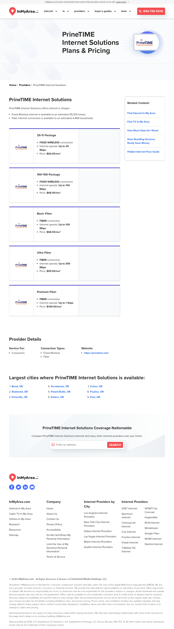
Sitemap (13, 535)
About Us (52, 513)
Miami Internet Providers (98, 541)
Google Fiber (152, 533)
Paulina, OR (97, 391)
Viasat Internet (130, 542)
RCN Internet (152, 522)
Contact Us (53, 519)
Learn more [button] (121, 2)
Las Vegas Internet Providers (100, 536)
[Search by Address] (115, 445)
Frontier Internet (131, 537)
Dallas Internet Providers (98, 531)
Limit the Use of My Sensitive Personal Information (57, 548)
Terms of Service (56, 556)
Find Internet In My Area (141, 113)
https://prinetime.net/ (96, 353)
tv (64, 11)
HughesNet (151, 517)
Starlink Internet (154, 544)
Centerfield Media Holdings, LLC (88, 579)
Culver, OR (96, 386)
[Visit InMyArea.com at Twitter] (18, 487)
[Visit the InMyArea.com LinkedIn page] (25, 487)
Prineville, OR (19, 397)
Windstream (151, 528)
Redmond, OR (20, 391)
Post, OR (95, 397)
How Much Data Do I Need (142, 130)
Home (50, 508)
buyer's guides (103, 11)
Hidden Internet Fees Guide (143, 151)
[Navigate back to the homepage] (23, 11)
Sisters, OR (57, 397)
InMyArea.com (26, 579)
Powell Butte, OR (60, 391)
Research (14, 524)
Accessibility (54, 529)
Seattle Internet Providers (98, 547)
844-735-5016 (152, 11)
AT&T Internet (129, 508)
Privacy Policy (54, 524)
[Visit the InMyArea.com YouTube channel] (32, 487)
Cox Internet (129, 531)
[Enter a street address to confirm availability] (81, 445)
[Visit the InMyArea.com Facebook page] (11, 487)
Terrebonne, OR (60, 386)
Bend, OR (17, 386)
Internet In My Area (20, 508)
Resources (15, 529)
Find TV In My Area (138, 121)
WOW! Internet (153, 538)
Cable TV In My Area (20, 513)
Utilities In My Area (19, 519)
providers (80, 11)
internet (49, 11)
